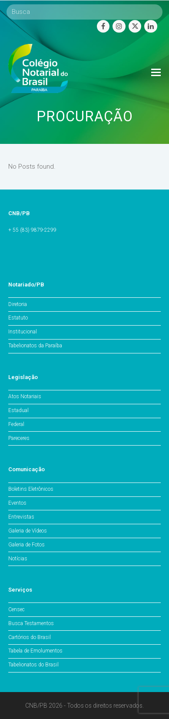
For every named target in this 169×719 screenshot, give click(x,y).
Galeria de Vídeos (27, 531)
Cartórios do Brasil (29, 637)
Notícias (17, 559)
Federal (16, 424)
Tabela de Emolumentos (35, 651)
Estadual (18, 410)
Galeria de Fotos (26, 545)
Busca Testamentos (31, 623)
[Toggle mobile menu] (156, 72)
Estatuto (18, 318)
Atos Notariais (24, 396)
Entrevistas (21, 517)
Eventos (17, 503)
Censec (16, 609)
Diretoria (17, 304)
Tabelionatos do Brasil (33, 665)
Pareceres (19, 438)
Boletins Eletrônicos (30, 489)
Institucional (22, 332)
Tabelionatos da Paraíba (35, 346)
